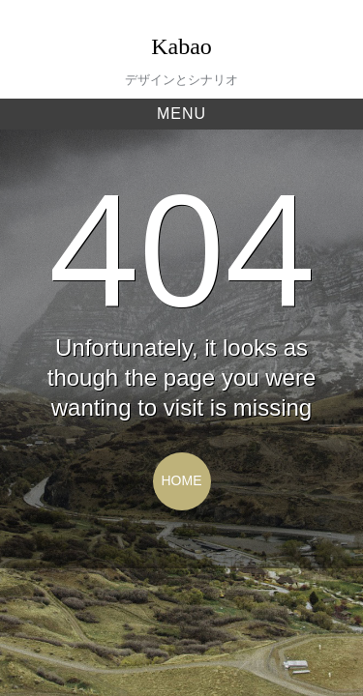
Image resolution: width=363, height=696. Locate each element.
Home (182, 480)
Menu (181, 113)
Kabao (181, 46)
